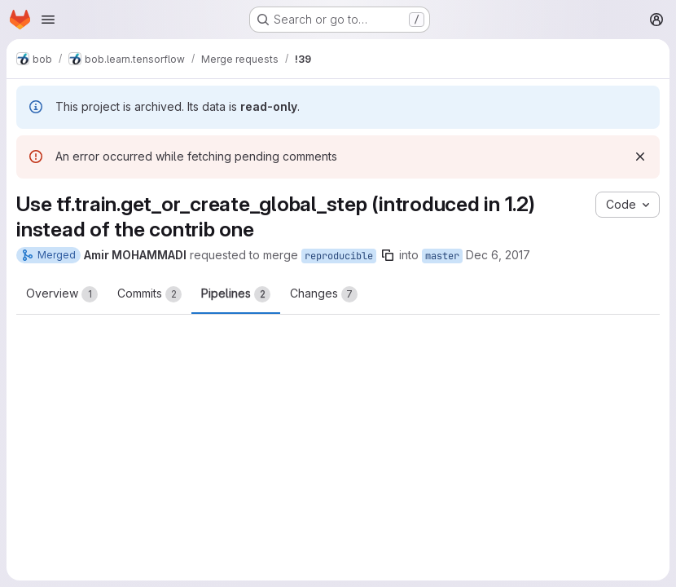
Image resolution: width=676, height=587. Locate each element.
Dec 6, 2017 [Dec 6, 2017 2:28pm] (498, 255)
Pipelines (235, 294)
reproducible (339, 256)
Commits (149, 294)
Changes (324, 294)
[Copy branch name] (387, 255)
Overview (62, 294)
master (442, 256)
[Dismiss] (640, 156)
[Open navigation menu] (48, 20)
